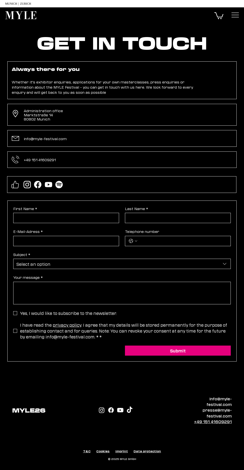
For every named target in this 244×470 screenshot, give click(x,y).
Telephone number (142, 231)
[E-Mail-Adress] (64, 241)
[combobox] (122, 264)
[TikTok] (129, 410)
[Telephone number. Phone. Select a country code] (133, 241)
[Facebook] (111, 410)
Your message (28, 277)
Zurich (26, 3)
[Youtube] (120, 410)
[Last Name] (176, 218)
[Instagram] (101, 410)
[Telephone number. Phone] (183, 241)
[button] (218, 15)
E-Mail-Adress (28, 231)
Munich (11, 3)
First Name (25, 208)
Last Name (136, 208)
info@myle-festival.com (45, 138)
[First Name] (64, 218)
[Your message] (122, 293)
